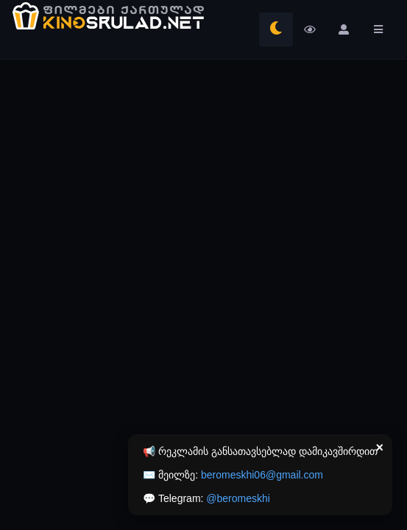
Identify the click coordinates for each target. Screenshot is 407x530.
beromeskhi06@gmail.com (262, 475)
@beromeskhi (238, 498)
